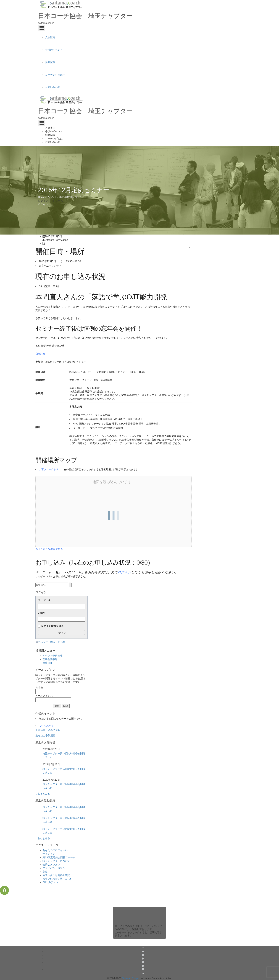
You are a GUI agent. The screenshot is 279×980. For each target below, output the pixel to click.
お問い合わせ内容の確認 (56, 875)
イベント (52, 197)
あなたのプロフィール (55, 850)
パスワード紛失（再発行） (53, 641)
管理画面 (47, 662)
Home (41, 197)
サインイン (49, 853)
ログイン (43, 204)
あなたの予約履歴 (45, 735)
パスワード (44, 613)
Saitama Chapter (131, 978)
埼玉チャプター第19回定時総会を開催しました (64, 755)
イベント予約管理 (52, 655)
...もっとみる (46, 725)
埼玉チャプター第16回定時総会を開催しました (64, 786)
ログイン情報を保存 (52, 625)
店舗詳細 (40, 353)
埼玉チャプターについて (56, 861)
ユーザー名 (44, 600)
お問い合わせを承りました (57, 878)
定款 (45, 871)
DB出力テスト (50, 882)
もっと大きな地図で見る (49, 548)
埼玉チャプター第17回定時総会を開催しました (64, 770)
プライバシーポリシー (55, 868)
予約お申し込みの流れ (47, 730)
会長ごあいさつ (51, 864)
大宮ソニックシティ (50, 469)
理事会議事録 (50, 659)
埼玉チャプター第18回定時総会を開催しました (64, 820)
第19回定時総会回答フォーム (59, 857)
